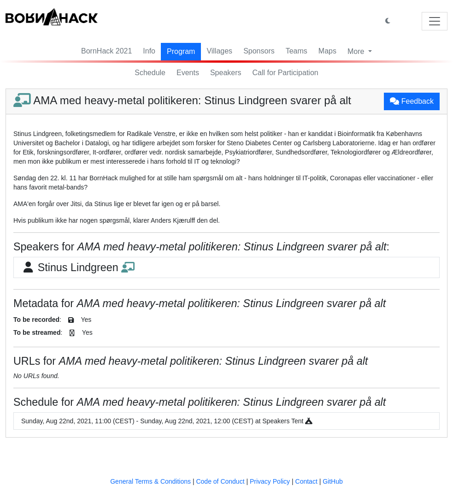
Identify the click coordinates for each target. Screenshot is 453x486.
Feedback (412, 101)
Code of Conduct (220, 481)
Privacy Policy (270, 481)
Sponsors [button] (259, 51)
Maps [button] (327, 51)
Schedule (150, 73)
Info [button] (149, 51)
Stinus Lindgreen (78, 267)
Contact (306, 481)
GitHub (333, 481)
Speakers (225, 73)
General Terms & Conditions (150, 481)
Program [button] (181, 51)
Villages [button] (219, 51)
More (356, 51)
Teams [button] (296, 51)
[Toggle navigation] (434, 21)
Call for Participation (285, 73)
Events (187, 73)
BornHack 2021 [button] (106, 51)
